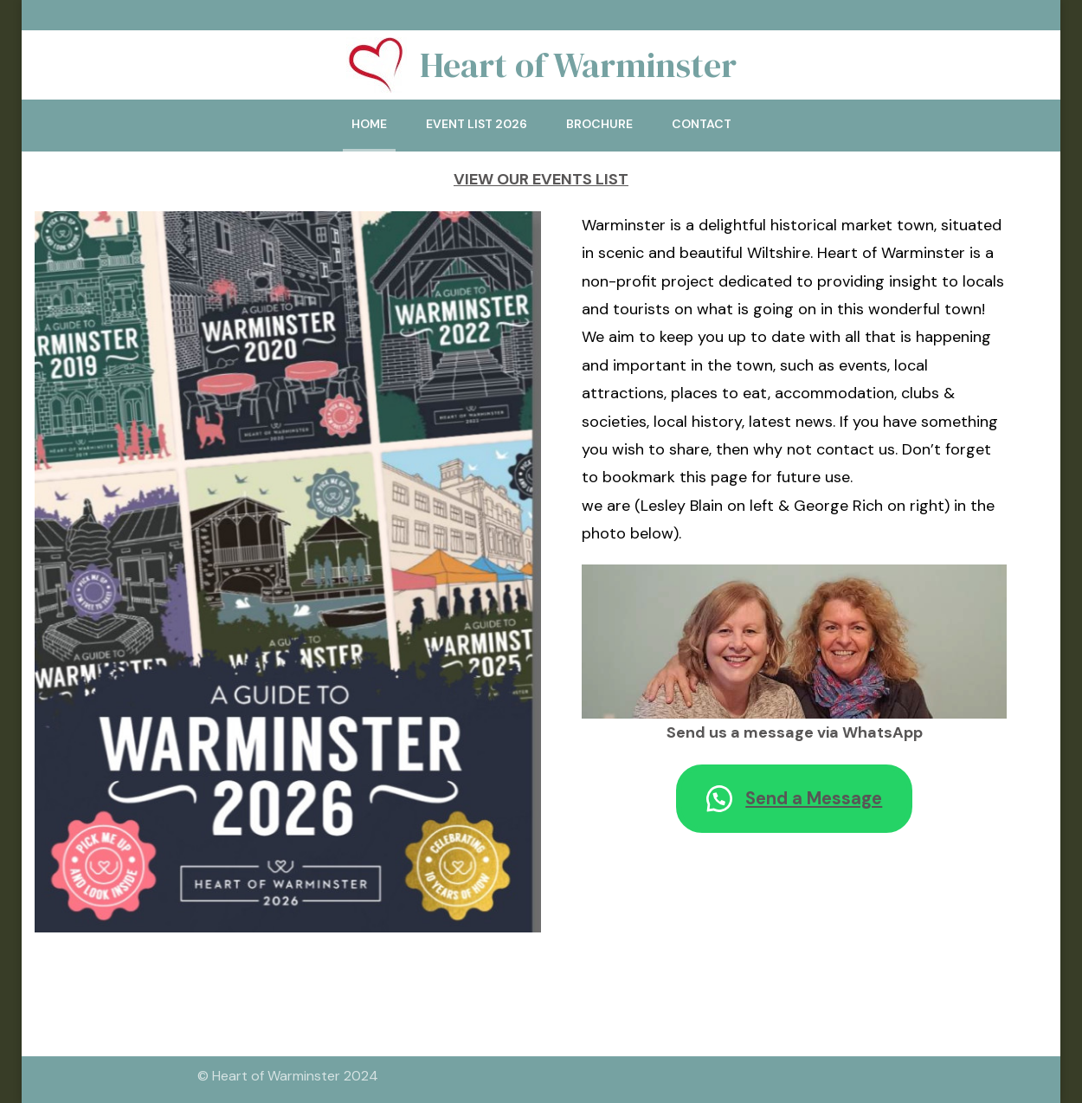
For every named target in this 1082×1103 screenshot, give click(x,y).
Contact (701, 124)
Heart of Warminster (578, 65)
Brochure (599, 124)
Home (369, 124)
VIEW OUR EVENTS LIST (541, 179)
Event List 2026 (476, 124)
